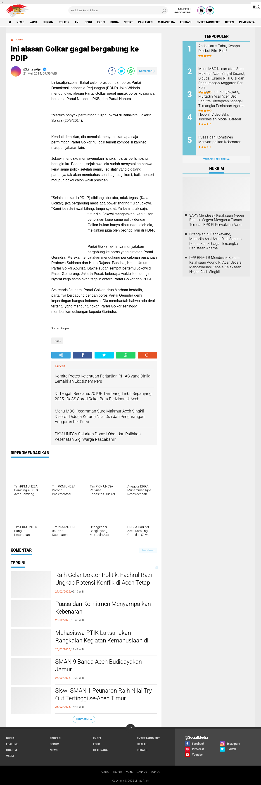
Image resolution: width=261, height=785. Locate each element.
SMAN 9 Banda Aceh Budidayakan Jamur (98, 665)
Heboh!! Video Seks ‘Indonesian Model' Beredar (219, 116)
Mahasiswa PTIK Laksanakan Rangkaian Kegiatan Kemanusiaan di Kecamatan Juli (101, 640)
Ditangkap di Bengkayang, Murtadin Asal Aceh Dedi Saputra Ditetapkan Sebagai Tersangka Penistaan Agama (221, 98)
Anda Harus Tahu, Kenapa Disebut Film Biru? (219, 48)
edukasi (186, 22)
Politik (129, 772)
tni (77, 22)
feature (12, 744)
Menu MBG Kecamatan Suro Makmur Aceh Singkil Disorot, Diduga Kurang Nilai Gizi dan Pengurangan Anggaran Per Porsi (221, 78)
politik (64, 22)
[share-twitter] (121, 71)
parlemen (145, 22)
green (229, 22)
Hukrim (117, 772)
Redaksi (141, 772)
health (142, 744)
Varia (105, 772)
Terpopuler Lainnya (216, 159)
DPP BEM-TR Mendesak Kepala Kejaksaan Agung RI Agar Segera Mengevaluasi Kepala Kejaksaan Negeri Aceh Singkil (215, 264)
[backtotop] (130, 728)
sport (128, 22)
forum (54, 744)
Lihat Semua (84, 719)
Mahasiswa (166, 22)
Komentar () (147, 71)
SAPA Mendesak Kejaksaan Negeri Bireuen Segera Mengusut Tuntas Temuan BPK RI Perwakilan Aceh (216, 220)
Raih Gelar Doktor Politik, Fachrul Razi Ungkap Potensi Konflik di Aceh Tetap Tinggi (103, 583)
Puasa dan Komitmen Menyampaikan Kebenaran (103, 607)
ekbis (101, 22)
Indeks (155, 772)
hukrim (48, 22)
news (20, 22)
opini (88, 22)
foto (96, 744)
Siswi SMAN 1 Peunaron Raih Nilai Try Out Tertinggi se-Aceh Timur (103, 694)
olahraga (100, 750)
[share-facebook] (112, 71)
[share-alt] (61, 355)
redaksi (142, 750)
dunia (114, 22)
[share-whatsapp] (131, 71)
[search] (118, 10)
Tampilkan (148, 550)
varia (34, 22)
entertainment (208, 22)
